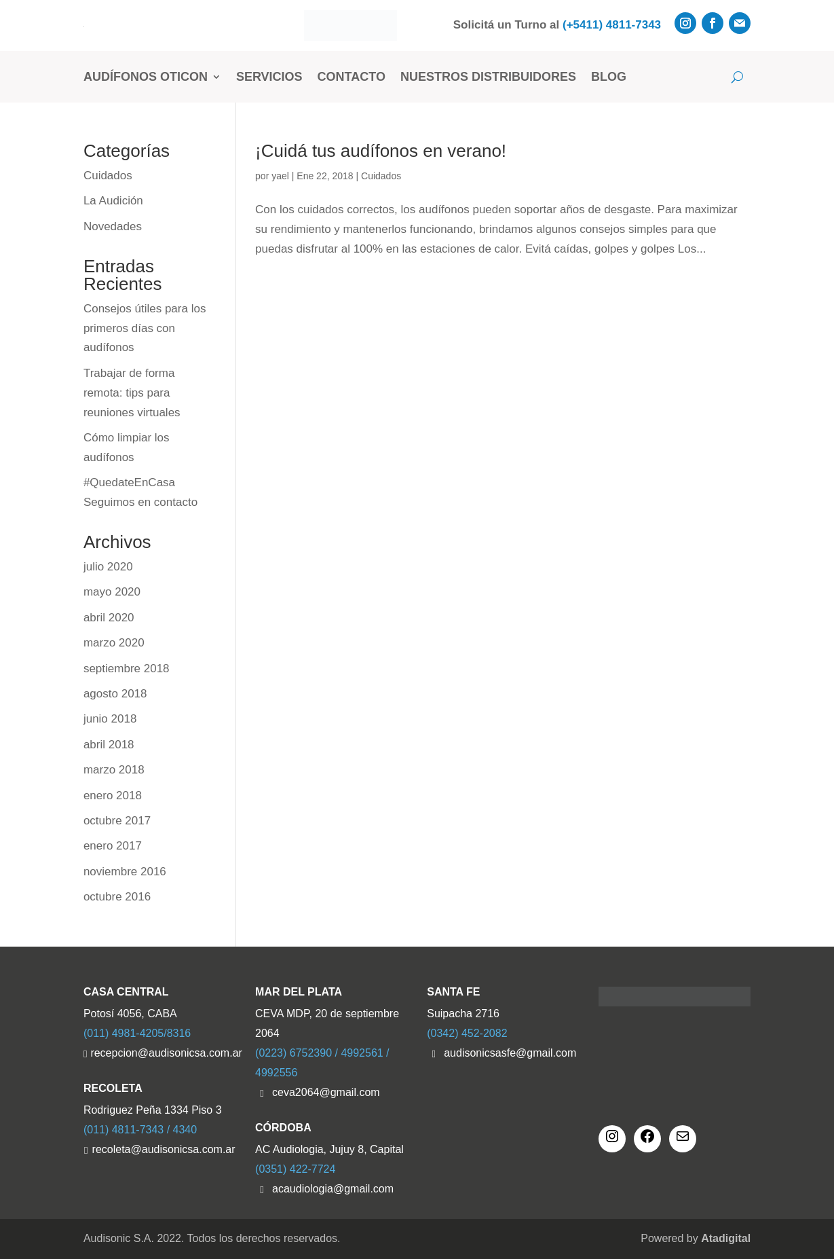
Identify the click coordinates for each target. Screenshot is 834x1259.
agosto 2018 (115, 693)
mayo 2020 (111, 591)
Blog (608, 77)
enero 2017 (112, 845)
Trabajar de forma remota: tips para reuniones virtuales (132, 393)
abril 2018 (108, 744)
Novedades (112, 226)
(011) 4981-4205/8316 (137, 1033)
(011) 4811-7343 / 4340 (140, 1129)
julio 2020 (108, 566)
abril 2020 (108, 617)
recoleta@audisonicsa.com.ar (163, 1149)
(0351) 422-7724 (295, 1169)
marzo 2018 (114, 769)
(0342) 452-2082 (467, 1033)
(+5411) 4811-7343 (612, 24)
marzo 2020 (114, 642)
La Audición (113, 200)
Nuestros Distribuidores (488, 77)
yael (280, 175)
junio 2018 (109, 718)
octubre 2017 (117, 820)
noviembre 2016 (124, 871)
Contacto (351, 77)
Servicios (269, 77)
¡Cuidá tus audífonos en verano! (380, 151)
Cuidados (381, 175)
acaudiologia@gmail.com (333, 1188)
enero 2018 (112, 795)
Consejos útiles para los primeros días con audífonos (144, 328)
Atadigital (726, 1238)
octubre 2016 (117, 896)
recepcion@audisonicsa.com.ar (162, 1053)
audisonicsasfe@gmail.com (510, 1053)
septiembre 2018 (126, 668)
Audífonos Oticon (145, 77)
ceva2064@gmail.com (326, 1092)
